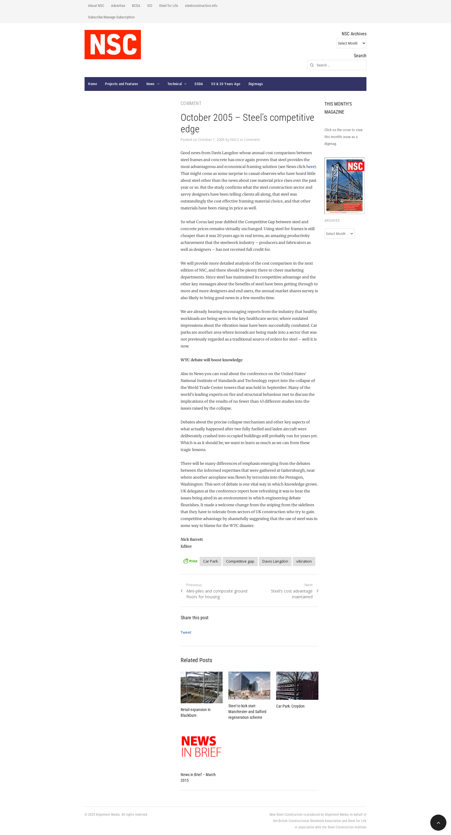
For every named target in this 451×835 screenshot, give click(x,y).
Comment (252, 139)
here (310, 166)
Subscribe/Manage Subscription (111, 17)
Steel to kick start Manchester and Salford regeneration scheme (247, 712)
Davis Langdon (275, 561)
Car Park (210, 561)
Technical (174, 84)
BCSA (136, 5)
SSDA (198, 84)
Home (92, 84)
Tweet (186, 632)
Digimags (256, 84)
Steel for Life (168, 5)
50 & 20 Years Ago (225, 84)
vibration (304, 561)
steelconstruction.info (201, 5)
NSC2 (234, 139)
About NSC (96, 5)
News (150, 84)
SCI (149, 5)
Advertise (118, 5)
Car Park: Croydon (290, 706)
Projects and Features (121, 84)
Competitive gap (240, 561)
